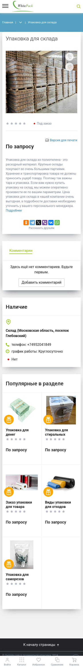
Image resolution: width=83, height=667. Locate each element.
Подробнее (14, 210)
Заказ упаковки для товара (19, 504)
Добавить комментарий (41, 282)
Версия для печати (63, 140)
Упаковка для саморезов (17, 577)
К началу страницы (41, 645)
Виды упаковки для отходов (58, 504)
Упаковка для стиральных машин (56, 434)
